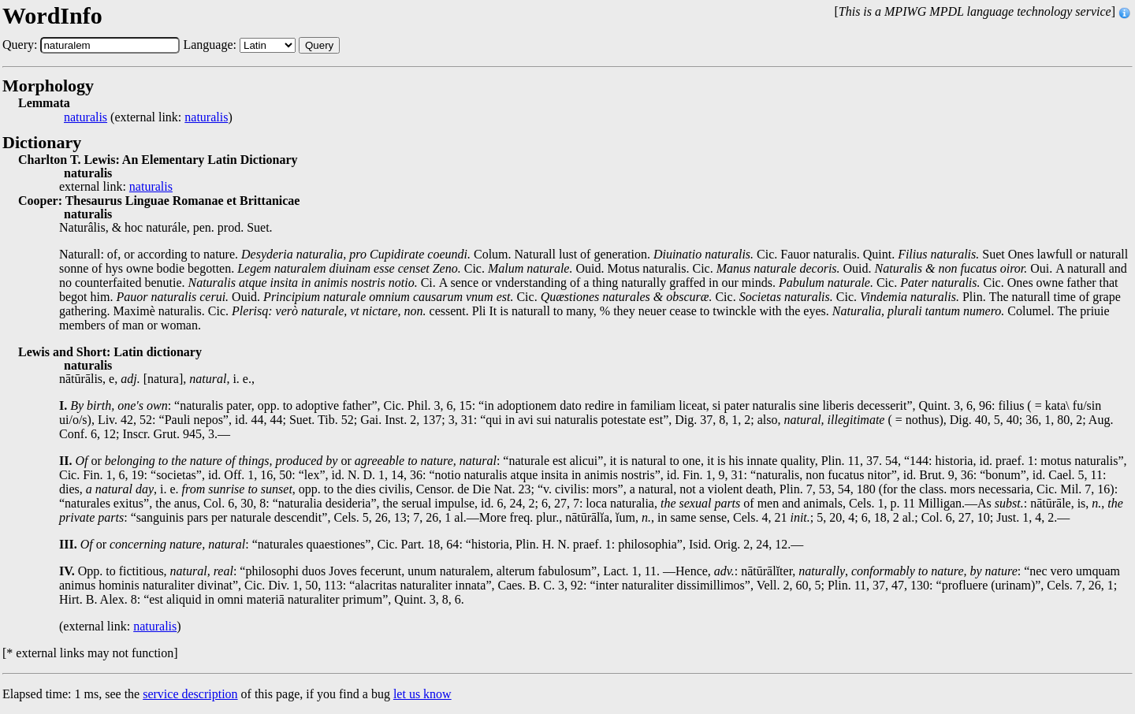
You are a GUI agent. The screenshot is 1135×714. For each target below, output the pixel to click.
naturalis (85, 117)
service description (190, 694)
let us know (422, 694)
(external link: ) (148, 117)
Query (319, 45)
